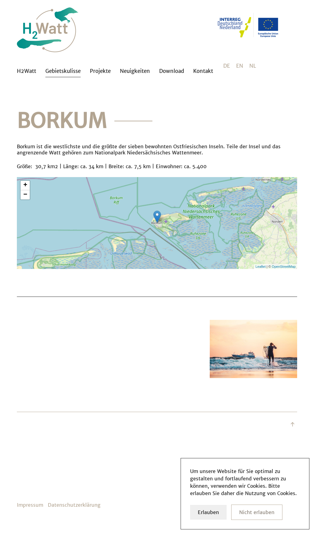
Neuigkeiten (135, 71)
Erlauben (208, 512)
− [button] (25, 194)
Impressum (30, 505)
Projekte (100, 71)
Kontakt (203, 71)
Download (171, 71)
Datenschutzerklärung (74, 505)
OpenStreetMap (284, 266)
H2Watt (26, 71)
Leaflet (260, 266)
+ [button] (25, 185)
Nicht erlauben (256, 512)
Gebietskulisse (63, 71)
